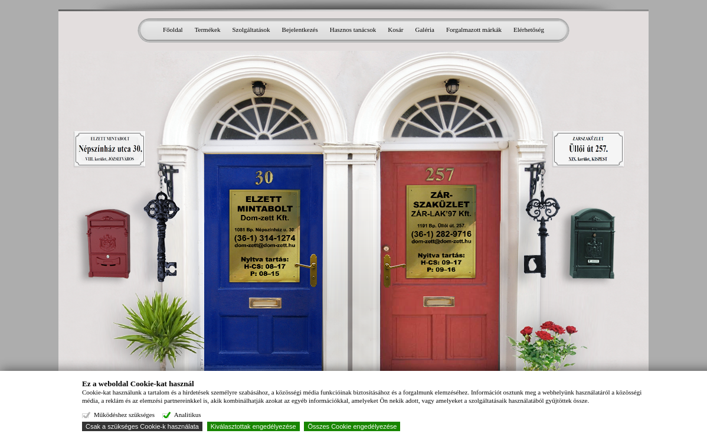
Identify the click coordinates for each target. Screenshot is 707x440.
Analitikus (187, 414)
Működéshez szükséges (124, 414)
